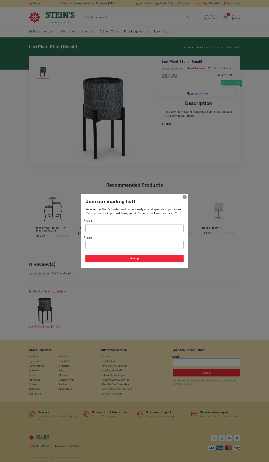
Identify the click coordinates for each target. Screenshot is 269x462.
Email (88, 221)
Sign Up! (134, 258)
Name (88, 237)
